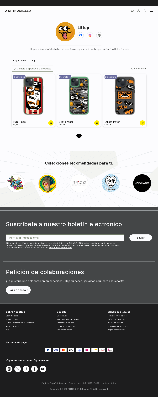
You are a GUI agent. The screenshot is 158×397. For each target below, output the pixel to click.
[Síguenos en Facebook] (34, 369)
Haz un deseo (18, 290)
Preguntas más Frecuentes (68, 319)
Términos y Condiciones (117, 316)
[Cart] (132, 11)
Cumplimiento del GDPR (118, 326)
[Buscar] (145, 11)
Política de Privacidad (60, 247)
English (45, 383)
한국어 (113, 383)
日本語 (96, 383)
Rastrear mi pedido (64, 330)
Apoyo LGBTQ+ (12, 326)
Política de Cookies (115, 323)
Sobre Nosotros (12, 316)
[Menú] (151, 11)
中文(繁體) (87, 383)
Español (54, 383)
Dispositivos (62, 316)
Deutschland (75, 383)
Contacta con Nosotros (66, 326)
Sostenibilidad (12, 319)
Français (63, 383)
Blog (8, 330)
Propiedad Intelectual (116, 330)
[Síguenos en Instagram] (9, 369)
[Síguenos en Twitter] (17, 369)
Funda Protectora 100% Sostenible (20, 323)
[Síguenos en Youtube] (43, 369)
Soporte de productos (65, 323)
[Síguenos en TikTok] (26, 369)
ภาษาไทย (105, 383)
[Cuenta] (138, 11)
